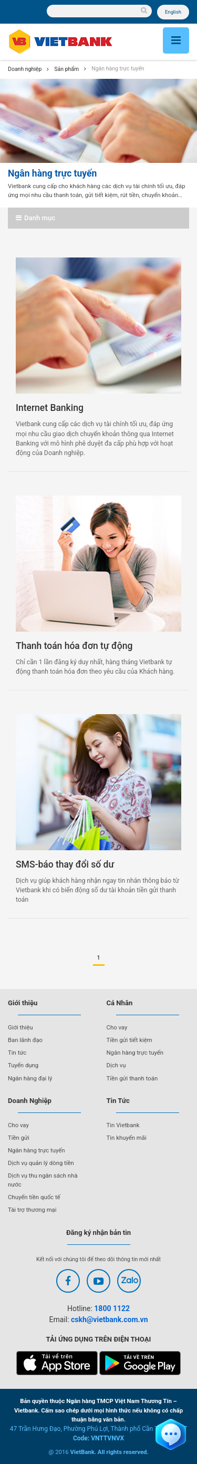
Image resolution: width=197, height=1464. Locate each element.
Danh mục (35, 218)
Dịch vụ (116, 1065)
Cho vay (117, 1027)
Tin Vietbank (123, 1125)
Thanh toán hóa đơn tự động (74, 646)
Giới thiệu (20, 1027)
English (173, 12)
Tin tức (17, 1052)
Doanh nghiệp (25, 69)
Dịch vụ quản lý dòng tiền (41, 1163)
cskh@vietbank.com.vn (109, 1319)
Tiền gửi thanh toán (132, 1078)
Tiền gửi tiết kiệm (129, 1040)
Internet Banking (50, 408)
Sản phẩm (66, 69)
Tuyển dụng (23, 1065)
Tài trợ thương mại (32, 1209)
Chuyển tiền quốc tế (34, 1197)
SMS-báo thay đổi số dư (65, 864)
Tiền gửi (18, 1137)
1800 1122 (112, 1308)
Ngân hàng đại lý (30, 1078)
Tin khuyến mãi (127, 1137)
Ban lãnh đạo (25, 1040)
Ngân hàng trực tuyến (135, 1052)
